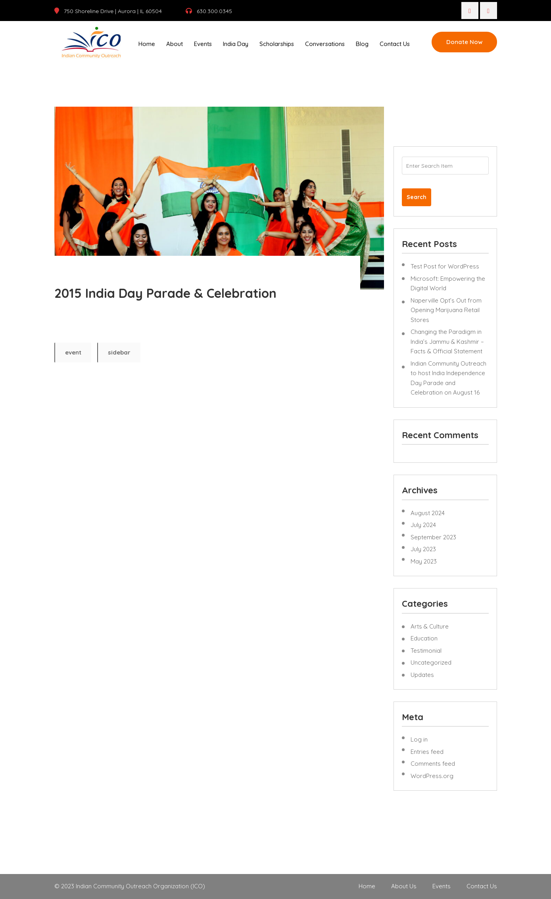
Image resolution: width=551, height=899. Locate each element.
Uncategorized (431, 662)
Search (416, 197)
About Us (404, 886)
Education (424, 638)
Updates (422, 675)
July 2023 (423, 549)
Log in (419, 739)
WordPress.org (432, 776)
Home (146, 44)
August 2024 (428, 513)
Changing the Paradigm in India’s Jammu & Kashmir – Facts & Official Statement (447, 341)
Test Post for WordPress (445, 266)
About (174, 44)
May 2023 (424, 561)
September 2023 (433, 537)
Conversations (325, 44)
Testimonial (426, 650)
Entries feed (427, 751)
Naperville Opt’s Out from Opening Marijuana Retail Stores (446, 310)
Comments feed (433, 763)
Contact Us (395, 44)
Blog (362, 44)
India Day (235, 44)
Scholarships (276, 44)
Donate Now (464, 42)
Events (203, 44)
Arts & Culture (430, 626)
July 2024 (423, 525)
